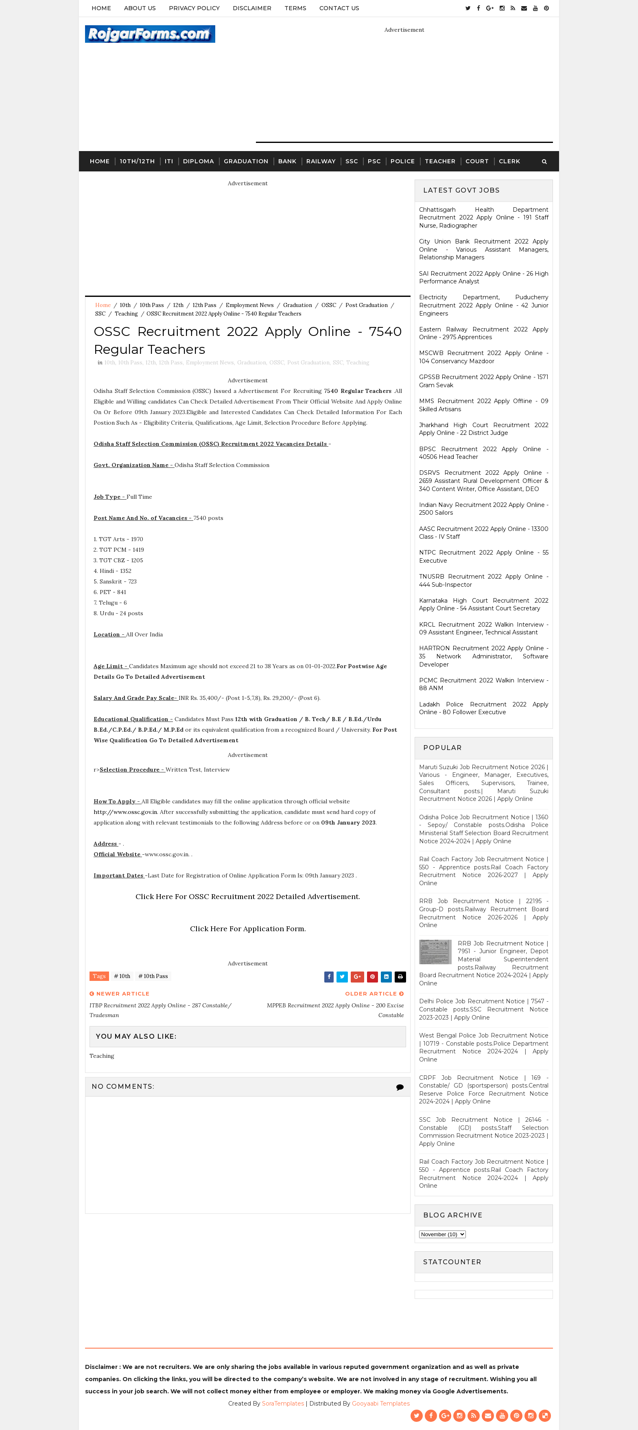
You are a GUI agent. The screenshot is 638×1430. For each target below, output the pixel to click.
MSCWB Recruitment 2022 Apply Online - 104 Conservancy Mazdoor (483, 357)
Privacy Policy (194, 8)
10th (125, 305)
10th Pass (152, 305)
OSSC (328, 305)
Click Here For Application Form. (248, 928)
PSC (374, 161)
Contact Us (339, 8)
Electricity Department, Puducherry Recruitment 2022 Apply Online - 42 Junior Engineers (483, 305)
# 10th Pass (153, 976)
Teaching (126, 313)
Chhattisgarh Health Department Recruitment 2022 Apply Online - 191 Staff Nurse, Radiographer (483, 217)
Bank (287, 161)
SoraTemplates (283, 1403)
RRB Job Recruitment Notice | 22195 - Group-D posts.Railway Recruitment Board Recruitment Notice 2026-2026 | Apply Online (483, 913)
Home (101, 8)
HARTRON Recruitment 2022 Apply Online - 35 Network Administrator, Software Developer (483, 656)
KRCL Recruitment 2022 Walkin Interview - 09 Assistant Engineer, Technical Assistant (483, 628)
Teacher (440, 161)
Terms (295, 8)
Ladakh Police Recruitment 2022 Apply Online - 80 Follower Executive (483, 708)
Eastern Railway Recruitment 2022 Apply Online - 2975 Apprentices (483, 333)
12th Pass (204, 305)
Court (477, 161)
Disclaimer (252, 8)
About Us (140, 8)
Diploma (198, 161)
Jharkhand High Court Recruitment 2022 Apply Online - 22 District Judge (483, 429)
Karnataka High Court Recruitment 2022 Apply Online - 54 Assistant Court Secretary (483, 604)
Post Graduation (366, 305)
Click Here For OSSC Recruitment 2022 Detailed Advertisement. (247, 896)
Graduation (246, 161)
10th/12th (137, 161)
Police (403, 161)
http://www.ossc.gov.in (125, 812)
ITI (169, 161)
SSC (351, 161)
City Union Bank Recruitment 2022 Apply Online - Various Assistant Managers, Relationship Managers (483, 249)
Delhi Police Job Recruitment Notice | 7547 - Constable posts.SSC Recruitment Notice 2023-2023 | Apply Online (483, 1009)
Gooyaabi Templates (381, 1403)
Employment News (250, 305)
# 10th (122, 976)
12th (178, 305)
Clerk (509, 161)
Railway (321, 161)
